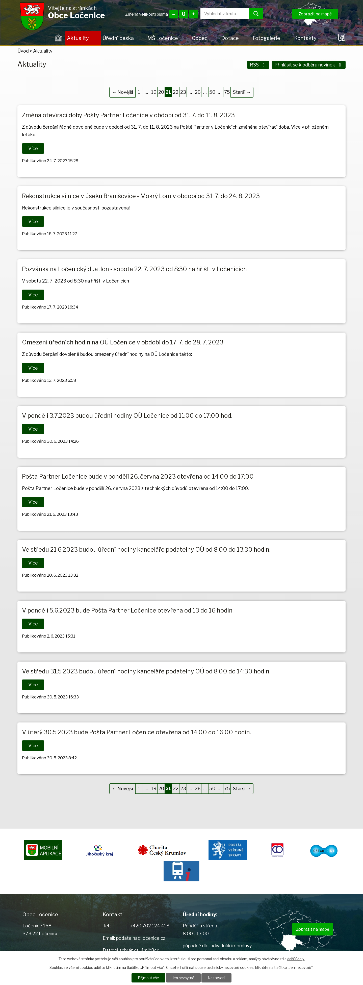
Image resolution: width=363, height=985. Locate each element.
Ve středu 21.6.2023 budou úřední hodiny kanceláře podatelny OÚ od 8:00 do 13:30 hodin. (146, 549)
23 (183, 92)
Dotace (230, 38)
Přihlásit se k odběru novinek (308, 64)
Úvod (58, 38)
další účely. (296, 959)
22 (175, 92)
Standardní (183, 14)
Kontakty (305, 38)
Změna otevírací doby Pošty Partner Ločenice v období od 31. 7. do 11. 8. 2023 (128, 115)
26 (198, 92)
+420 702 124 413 (149, 925)
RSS (258, 64)
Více (33, 148)
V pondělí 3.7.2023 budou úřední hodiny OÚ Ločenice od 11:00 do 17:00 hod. (127, 415)
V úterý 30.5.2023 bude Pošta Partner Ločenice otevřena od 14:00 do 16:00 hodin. (136, 732)
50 (212, 92)
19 (154, 92)
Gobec (200, 38)
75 (227, 92)
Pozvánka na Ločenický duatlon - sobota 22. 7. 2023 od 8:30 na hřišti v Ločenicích (134, 269)
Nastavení (216, 978)
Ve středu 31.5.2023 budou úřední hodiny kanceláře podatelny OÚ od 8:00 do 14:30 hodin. (146, 671)
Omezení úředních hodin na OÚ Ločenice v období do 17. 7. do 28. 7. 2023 (122, 342)
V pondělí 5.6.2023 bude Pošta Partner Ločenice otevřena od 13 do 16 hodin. (128, 610)
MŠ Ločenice (162, 38)
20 (161, 92)
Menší (173, 14)
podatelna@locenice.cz (140, 938)
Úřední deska (118, 38)
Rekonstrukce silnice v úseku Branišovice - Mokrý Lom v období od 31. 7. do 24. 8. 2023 (141, 196)
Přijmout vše (148, 978)
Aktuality (78, 38)
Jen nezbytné (183, 978)
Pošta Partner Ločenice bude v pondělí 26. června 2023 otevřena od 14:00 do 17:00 (138, 476)
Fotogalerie (266, 38)
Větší (193, 14)
